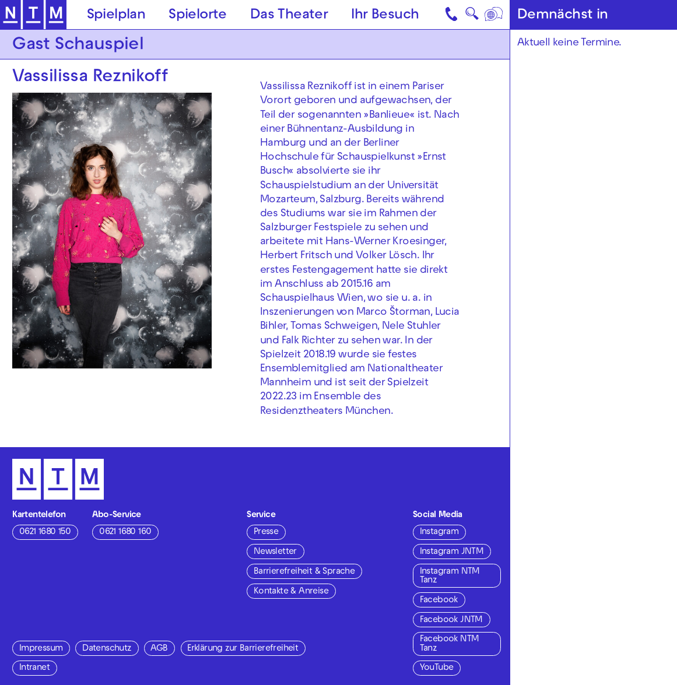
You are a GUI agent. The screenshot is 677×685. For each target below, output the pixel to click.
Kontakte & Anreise (291, 592)
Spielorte (198, 15)
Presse (266, 532)
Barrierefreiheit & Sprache (304, 572)
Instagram (439, 532)
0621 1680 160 (125, 532)
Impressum (41, 649)
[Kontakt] (452, 14)
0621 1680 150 (45, 532)
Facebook (439, 600)
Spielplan (116, 15)
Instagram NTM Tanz (450, 576)
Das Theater (289, 15)
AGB (158, 649)
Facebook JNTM (451, 620)
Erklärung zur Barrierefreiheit (242, 649)
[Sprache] (494, 14)
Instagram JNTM (452, 552)
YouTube (437, 668)
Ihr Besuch (385, 15)
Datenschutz (106, 649)
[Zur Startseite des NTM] (33, 15)
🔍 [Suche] (471, 16)
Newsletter (275, 552)
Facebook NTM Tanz (449, 643)
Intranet (34, 668)
